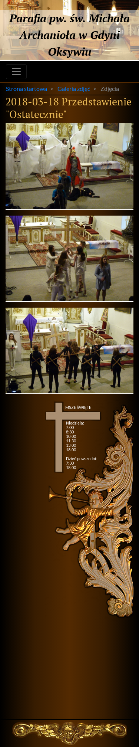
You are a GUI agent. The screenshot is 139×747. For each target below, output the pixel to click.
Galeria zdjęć (73, 88)
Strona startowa (26, 88)
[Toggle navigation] (16, 71)
